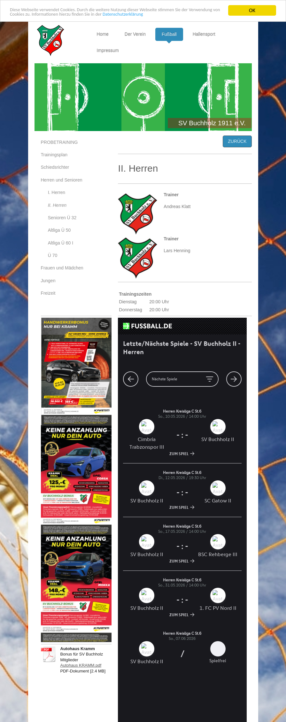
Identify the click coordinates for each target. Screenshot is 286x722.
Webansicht (233, 710)
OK (252, 10)
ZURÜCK (237, 141)
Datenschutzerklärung (183, 16)
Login (239, 704)
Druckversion (58, 704)
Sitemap (86, 704)
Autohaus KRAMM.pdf (81, 665)
